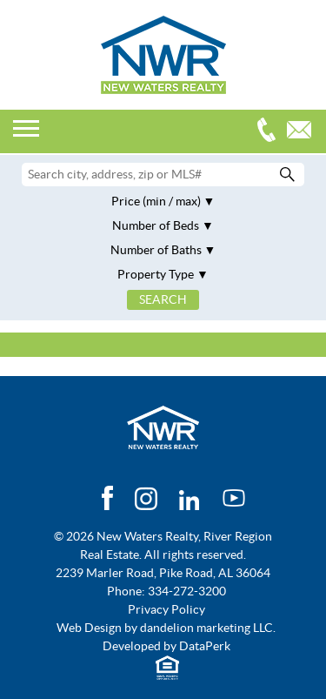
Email (303, 132)
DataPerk (204, 646)
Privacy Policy (166, 609)
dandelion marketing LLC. (208, 628)
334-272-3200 (270, 132)
